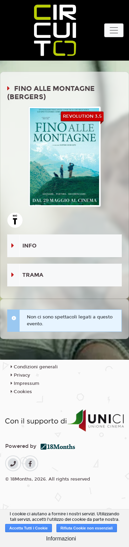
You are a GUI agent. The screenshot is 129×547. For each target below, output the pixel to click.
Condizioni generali (34, 367)
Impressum (25, 383)
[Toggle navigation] (113, 30)
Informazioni (61, 538)
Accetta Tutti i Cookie (28, 528)
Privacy (20, 375)
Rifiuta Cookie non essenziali (87, 528)
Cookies (21, 392)
